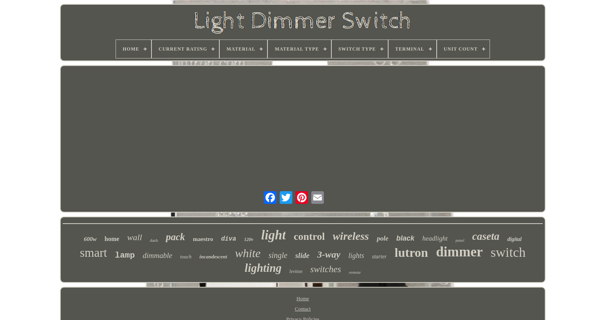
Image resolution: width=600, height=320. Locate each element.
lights (356, 256)
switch (508, 252)
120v (248, 239)
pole (382, 238)
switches (325, 269)
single (278, 255)
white (248, 253)
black (405, 238)
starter (379, 257)
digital (514, 239)
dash (154, 240)
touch (186, 257)
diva (228, 239)
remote (355, 272)
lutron (411, 252)
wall (134, 237)
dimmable (157, 255)
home (112, 238)
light (273, 235)
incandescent (213, 257)
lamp (125, 255)
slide (302, 255)
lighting (263, 268)
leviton (296, 271)
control (309, 236)
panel (460, 240)
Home (303, 298)
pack (175, 237)
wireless (351, 236)
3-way (328, 254)
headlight (435, 238)
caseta (485, 236)
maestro (203, 239)
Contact (302, 309)
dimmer (459, 252)
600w (90, 239)
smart (93, 253)
